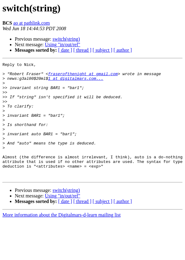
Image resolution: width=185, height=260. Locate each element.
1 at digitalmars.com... (75, 82)
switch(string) (66, 39)
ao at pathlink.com (31, 23)
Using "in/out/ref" (62, 44)
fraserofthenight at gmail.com (83, 76)
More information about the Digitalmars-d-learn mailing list (61, 238)
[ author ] (123, 50)
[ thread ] (82, 50)
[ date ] (65, 50)
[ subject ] (102, 50)
